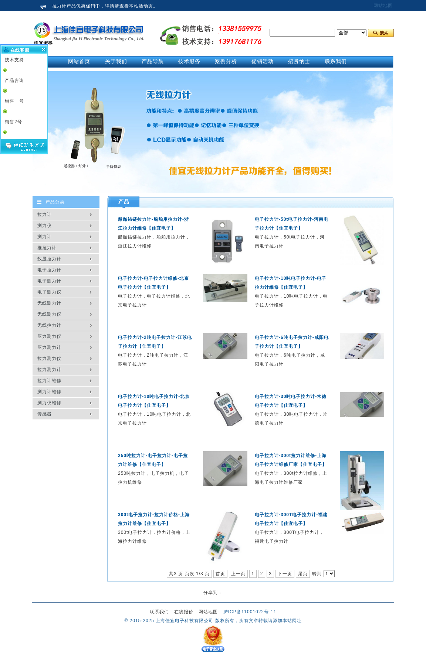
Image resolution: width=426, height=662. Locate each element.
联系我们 (159, 611)
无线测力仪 (49, 314)
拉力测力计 (49, 369)
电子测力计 (49, 281)
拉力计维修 (49, 380)
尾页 (303, 573)
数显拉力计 (49, 258)
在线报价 (183, 611)
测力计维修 (49, 391)
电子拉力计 (49, 269)
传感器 (44, 413)
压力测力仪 (49, 336)
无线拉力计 (49, 325)
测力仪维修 (49, 402)
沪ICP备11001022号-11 (250, 611)
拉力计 (44, 214)
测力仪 (44, 225)
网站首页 (79, 61)
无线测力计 (49, 303)
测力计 (44, 236)
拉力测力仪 (49, 358)
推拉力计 (47, 247)
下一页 (285, 573)
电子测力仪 (49, 292)
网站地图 (383, 5)
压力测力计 (49, 347)
